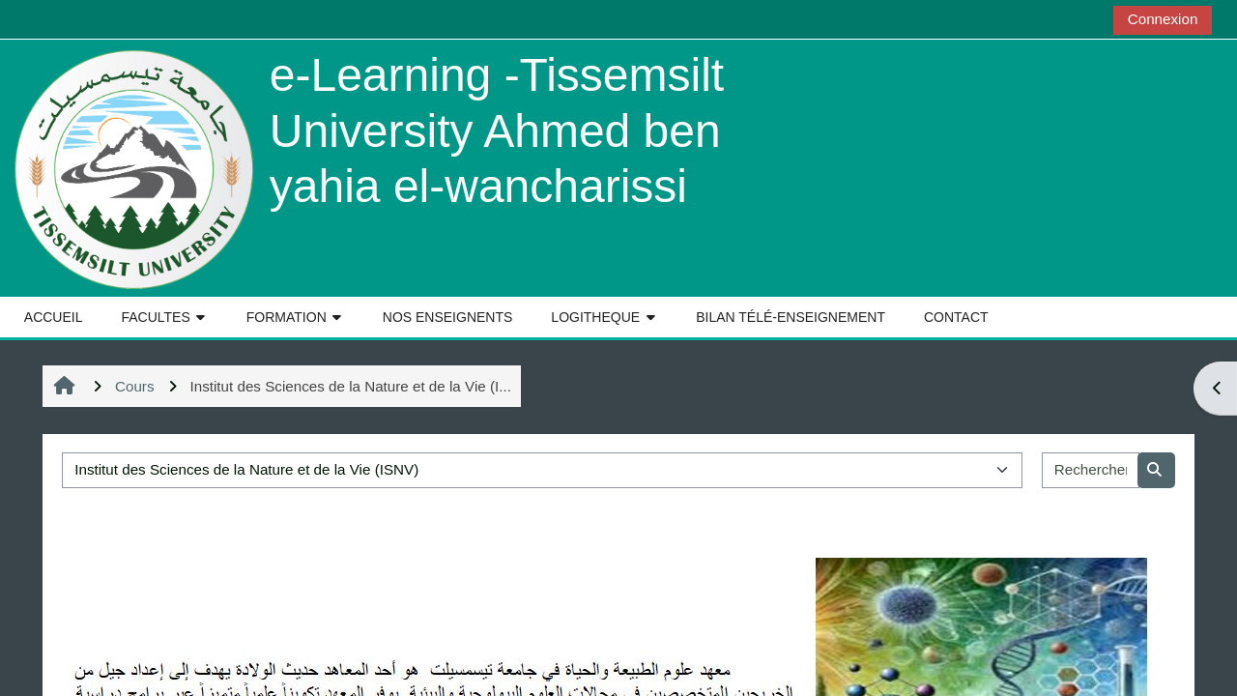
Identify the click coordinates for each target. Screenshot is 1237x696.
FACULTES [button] (155, 317)
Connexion (1163, 19)
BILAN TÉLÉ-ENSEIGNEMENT (790, 317)
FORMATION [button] (286, 317)
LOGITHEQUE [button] (595, 317)
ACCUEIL (53, 317)
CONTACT (956, 317)
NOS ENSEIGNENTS (448, 317)
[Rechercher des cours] (1090, 470)
